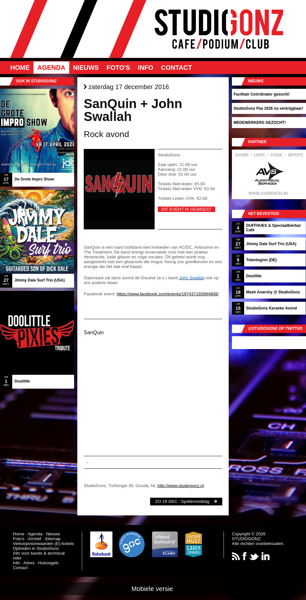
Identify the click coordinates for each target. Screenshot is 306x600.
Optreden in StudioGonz (36, 548)
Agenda (51, 67)
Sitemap (53, 538)
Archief (34, 538)
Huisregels (48, 562)
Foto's (118, 67)
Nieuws (86, 67)
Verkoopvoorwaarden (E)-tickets (43, 543)
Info (145, 67)
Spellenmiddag (195, 501)
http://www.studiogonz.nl (181, 485)
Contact (176, 67)
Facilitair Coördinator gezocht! (262, 94)
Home (20, 67)
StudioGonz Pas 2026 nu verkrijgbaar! (268, 108)
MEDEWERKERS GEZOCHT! (260, 122)
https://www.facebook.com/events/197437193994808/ (167, 293)
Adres (29, 562)
